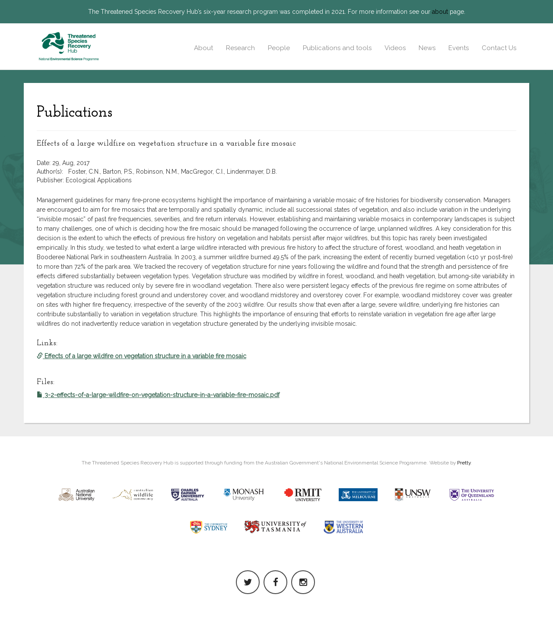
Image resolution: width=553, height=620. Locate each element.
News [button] (427, 48)
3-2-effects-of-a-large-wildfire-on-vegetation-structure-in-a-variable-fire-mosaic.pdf (158, 394)
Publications (74, 113)
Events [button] (458, 48)
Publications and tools (337, 48)
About (203, 48)
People (279, 48)
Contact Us (499, 48)
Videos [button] (395, 48)
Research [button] (240, 48)
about (440, 11)
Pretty (463, 463)
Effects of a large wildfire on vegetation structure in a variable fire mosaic (141, 356)
